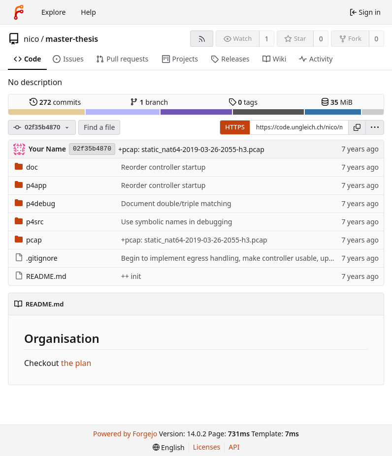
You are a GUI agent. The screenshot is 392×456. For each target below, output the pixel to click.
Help (88, 12)
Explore (53, 12)
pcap (28, 239)
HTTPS (235, 126)
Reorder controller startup (163, 167)
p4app (31, 185)
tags (243, 102)
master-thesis (71, 39)
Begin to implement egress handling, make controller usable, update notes (242, 258)
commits (55, 102)
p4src (29, 221)
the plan (76, 363)
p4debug (35, 203)
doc (26, 167)
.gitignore (36, 258)
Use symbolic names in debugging (176, 221)
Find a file (99, 127)
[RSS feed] (201, 38)
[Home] (19, 12)
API (234, 447)
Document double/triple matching (176, 203)
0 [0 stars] (321, 38)
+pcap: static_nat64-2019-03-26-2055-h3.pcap (191, 149)
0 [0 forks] (376, 38)
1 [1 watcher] (267, 38)
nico (31, 39)
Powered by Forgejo (125, 433)
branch (149, 102)
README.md (40, 276)
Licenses (207, 447)
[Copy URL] (357, 127)
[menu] (374, 127)
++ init (131, 276)
